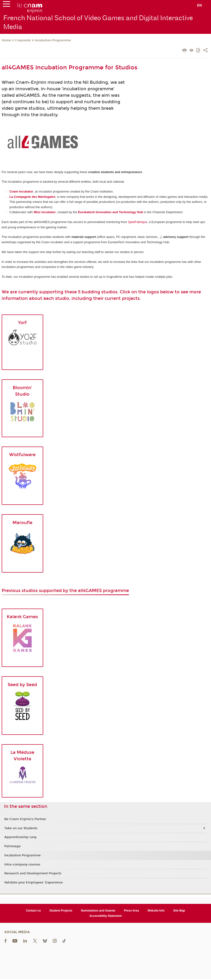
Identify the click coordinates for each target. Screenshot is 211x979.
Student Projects (60, 910)
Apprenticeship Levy (20, 837)
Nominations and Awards (98, 910)
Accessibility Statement (105, 916)
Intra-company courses (22, 864)
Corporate (23, 40)
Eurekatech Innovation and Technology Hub (110, 212)
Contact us (33, 910)
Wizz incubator (45, 212)
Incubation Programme (53, 40)
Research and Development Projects (32, 873)
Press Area (131, 910)
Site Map (179, 910)
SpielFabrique (137, 222)
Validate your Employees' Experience (33, 882)
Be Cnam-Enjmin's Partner (25, 819)
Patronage (12, 846)
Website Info (156, 910)
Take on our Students (20, 828)
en (199, 5)
